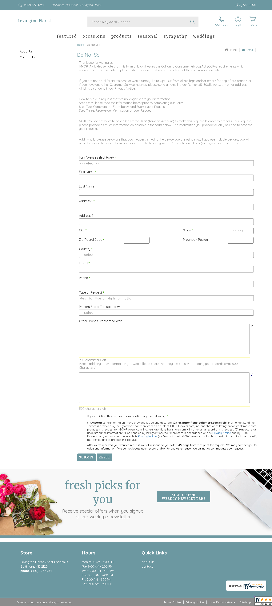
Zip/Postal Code (91, 239)
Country (86, 249)
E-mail (84, 263)
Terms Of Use (172, 602)
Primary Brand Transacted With (101, 307)
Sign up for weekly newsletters (184, 496)
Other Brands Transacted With (100, 321)
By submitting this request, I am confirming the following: (127, 416)
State (188, 230)
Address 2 (86, 216)
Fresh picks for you (103, 498)
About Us (26, 51)
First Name (87, 172)
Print (231, 50)
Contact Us (28, 57)
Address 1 (87, 201)
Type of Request (91, 292)
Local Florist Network (222, 602)
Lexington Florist (34, 20)
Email (248, 50)
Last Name (87, 186)
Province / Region (195, 239)
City (83, 230)
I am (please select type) (97, 157)
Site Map (245, 602)
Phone (84, 278)
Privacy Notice (221, 433)
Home (80, 44)
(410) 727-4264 (34, 5)
